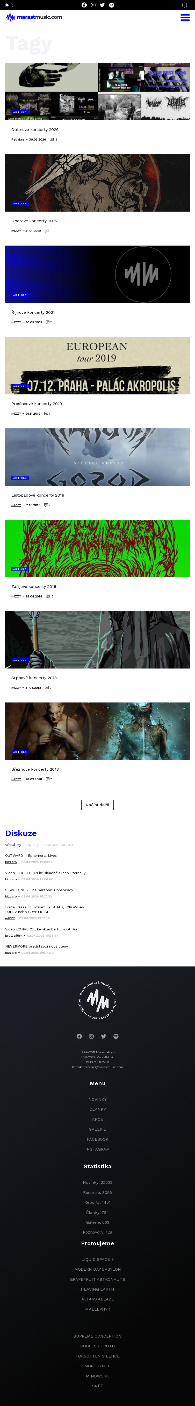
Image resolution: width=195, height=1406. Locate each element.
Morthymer (97, 1365)
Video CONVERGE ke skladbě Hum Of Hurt (42, 929)
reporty (32, 844)
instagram (97, 1149)
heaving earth (97, 1289)
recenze (50, 844)
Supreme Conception (97, 1336)
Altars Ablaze (97, 1299)
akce (97, 1119)
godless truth (97, 1346)
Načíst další (97, 804)
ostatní (69, 844)
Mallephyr (97, 1309)
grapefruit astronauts (97, 1279)
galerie (97, 1129)
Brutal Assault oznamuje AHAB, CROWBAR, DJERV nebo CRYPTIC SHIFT (45, 909)
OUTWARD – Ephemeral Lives (31, 855)
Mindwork (97, 1376)
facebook (98, 1139)
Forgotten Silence (98, 1356)
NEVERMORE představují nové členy (36, 946)
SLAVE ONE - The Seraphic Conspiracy (39, 890)
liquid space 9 (98, 1259)
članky (97, 1109)
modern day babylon (97, 1269)
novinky (98, 1099)
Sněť (97, 1385)
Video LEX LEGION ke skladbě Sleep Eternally (45, 873)
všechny (13, 844)
